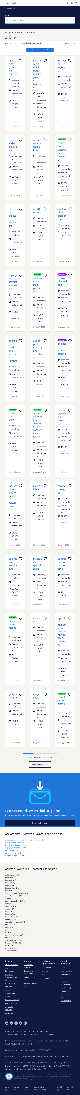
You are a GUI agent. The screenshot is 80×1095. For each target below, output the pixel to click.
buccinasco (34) (11, 885)
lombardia (11, 9)
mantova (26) (10, 919)
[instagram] (25, 1023)
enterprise (46, 978)
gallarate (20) (10, 906)
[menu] (76, 3)
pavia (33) (9, 930)
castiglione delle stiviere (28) (16, 893)
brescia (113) (10, 883)
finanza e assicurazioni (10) (15, 845)
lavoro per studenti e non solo (11, 977)
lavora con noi (66, 971)
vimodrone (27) (11, 951)
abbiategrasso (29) (12, 875)
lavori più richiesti (12, 1000)
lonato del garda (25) (13, 917)
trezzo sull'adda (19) (13, 943)
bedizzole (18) (10, 877)
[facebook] (16, 1023)
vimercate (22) (10, 948)
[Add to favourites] (20, 60)
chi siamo (64, 967)
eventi (7, 990)
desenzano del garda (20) (15, 901)
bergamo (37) (10, 880)
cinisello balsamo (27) (13, 896)
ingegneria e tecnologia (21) (16, 848)
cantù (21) (9, 891)
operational (46, 967)
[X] (11, 1023)
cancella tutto (69, 43)
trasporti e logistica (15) (14, 855)
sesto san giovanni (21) (14, 940)
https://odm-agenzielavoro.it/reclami (25, 1079)
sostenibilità (65, 974)
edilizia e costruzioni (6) (14, 842)
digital (44, 974)
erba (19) (8, 904)
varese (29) (9, 945)
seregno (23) (10, 938)
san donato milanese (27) (15, 935)
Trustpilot (5, 1029)
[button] (41, 43)
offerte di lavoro (11, 965)
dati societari (66, 1001)
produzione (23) (11, 850)
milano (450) (10, 925)
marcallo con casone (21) (15, 922)
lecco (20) (9, 911)
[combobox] (40, 20)
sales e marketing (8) (13, 853)
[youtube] (20, 1023)
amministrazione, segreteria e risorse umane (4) (24, 840)
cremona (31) (10, 898)
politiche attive (11, 1003)
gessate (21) (9, 909)
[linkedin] (7, 1023)
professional (47, 971)
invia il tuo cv (10, 1013)
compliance (65, 978)
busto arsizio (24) (12, 888)
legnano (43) (10, 914)
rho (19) (8, 932)
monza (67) (9, 927)
